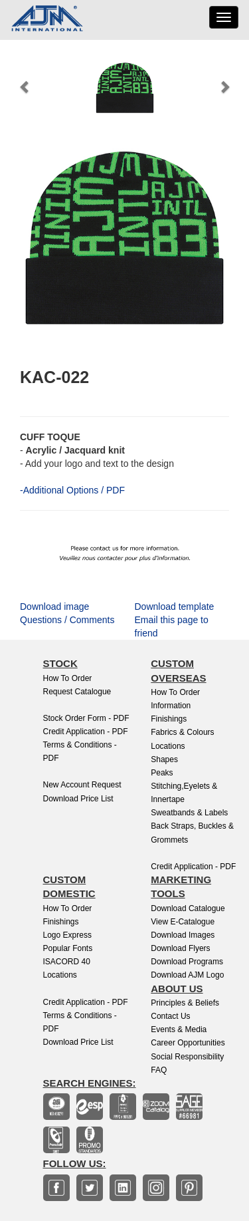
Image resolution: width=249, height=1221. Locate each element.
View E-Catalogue (182, 921)
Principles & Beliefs (185, 1003)
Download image (54, 606)
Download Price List (78, 798)
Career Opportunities (187, 1042)
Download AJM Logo (187, 975)
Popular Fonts (68, 948)
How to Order (67, 678)
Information (171, 705)
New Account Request (82, 784)
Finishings (169, 719)
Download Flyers (180, 948)
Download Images (182, 935)
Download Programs (187, 961)
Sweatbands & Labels (189, 812)
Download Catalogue (187, 908)
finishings (61, 921)
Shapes (164, 759)
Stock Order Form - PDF (86, 718)
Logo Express (67, 935)
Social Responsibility (187, 1056)
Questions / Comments (67, 619)
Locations (168, 746)
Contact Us (170, 1016)
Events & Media (179, 1029)
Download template (174, 606)
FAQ (159, 1070)
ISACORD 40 (66, 961)
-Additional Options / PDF (72, 490)
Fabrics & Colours (182, 732)
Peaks (162, 772)
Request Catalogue (77, 691)
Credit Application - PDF (85, 731)
